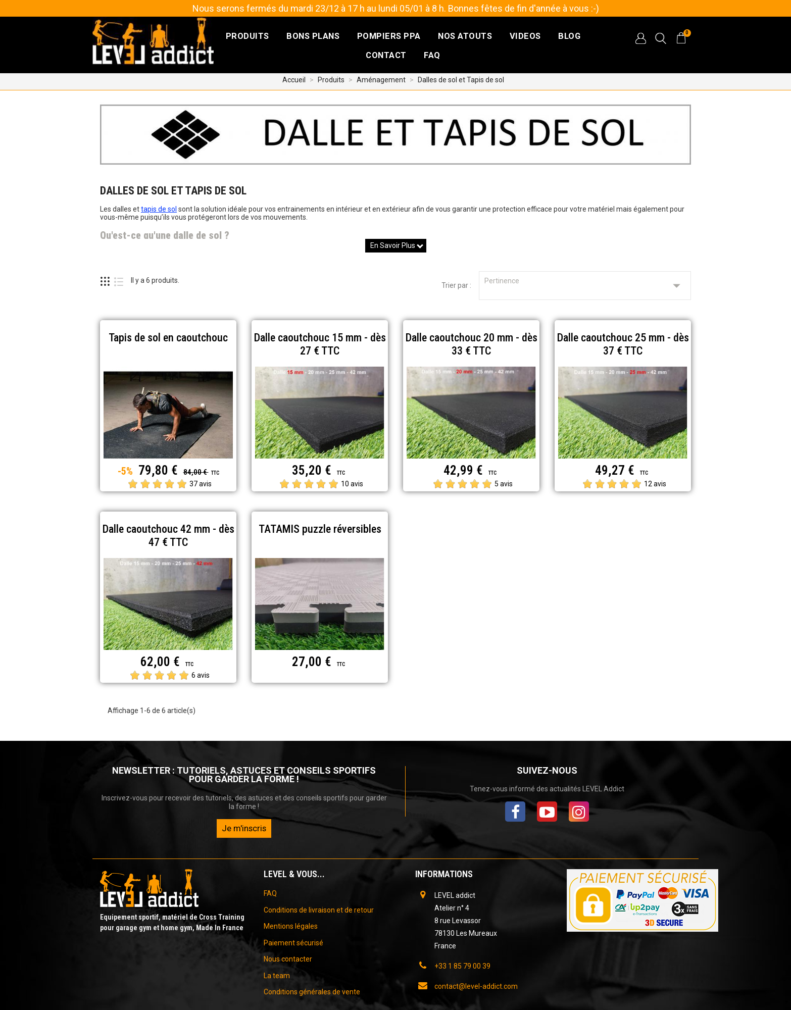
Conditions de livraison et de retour (319, 910)
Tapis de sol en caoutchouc (168, 337)
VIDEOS (525, 36)
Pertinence (584, 285)
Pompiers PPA (389, 36)
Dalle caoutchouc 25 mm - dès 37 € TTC (623, 344)
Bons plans (312, 36)
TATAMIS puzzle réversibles (320, 529)
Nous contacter (288, 959)
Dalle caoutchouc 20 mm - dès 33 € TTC (471, 344)
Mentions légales (291, 926)
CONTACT (386, 55)
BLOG (569, 36)
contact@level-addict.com (476, 986)
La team (277, 976)
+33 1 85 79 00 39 (462, 966)
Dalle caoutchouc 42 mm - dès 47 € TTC (168, 535)
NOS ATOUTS (465, 36)
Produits (247, 36)
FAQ (432, 55)
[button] (640, 38)
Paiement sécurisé (293, 943)
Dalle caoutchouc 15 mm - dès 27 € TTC (320, 344)
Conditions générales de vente (312, 992)
